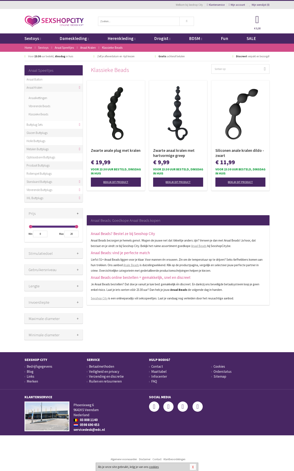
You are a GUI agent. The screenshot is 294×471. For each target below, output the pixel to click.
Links (30, 376)
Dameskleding (74, 38)
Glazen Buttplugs (37, 133)
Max (61, 234)
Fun (224, 38)
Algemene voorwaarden (124, 459)
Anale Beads (131, 265)
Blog (30, 371)
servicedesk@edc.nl (89, 429)
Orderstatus (223, 371)
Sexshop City (99, 298)
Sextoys (32, 38)
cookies (154, 467)
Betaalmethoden (101, 366)
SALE (251, 38)
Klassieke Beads (38, 114)
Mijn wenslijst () (259, 5)
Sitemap (220, 376)
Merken (32, 381)
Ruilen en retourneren (105, 381)
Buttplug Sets (35, 125)
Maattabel (159, 371)
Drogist (162, 38)
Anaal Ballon (34, 79)
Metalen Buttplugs (38, 149)
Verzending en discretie (106, 376)
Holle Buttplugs (36, 141)
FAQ (154, 381)
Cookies (219, 366)
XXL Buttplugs (35, 198)
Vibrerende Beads (39, 106)
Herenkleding (121, 38)
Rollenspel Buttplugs (39, 173)
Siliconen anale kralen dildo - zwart (239, 153)
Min (30, 234)
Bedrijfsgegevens (39, 366)
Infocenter (159, 376)
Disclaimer (144, 459)
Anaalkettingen (38, 98)
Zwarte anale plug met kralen (115, 150)
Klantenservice (216, 5)
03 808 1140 (86, 420)
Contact (157, 366)
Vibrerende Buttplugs (39, 190)
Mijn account (237, 5)
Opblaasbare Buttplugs (41, 157)
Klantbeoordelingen (174, 459)
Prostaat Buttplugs (38, 165)
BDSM (195, 38)
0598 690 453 (86, 424)
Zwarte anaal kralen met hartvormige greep (174, 153)
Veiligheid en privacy (104, 371)
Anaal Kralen (34, 87)
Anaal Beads (199, 246)
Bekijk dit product (115, 182)
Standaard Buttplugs (39, 182)
